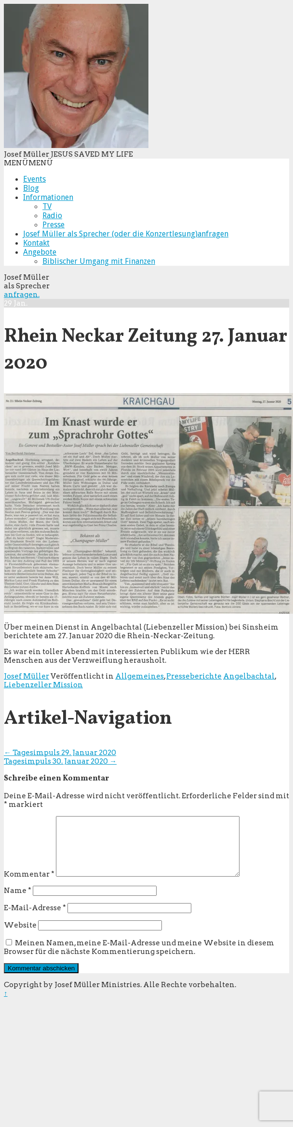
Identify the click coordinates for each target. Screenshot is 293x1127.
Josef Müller (26, 676)
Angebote (39, 252)
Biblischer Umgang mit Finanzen (98, 261)
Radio (52, 215)
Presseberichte (194, 676)
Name (17, 902)
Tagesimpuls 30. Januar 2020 (60, 761)
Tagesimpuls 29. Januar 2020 (60, 752)
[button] (28, 163)
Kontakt (36, 243)
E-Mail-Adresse (35, 919)
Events (34, 179)
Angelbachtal (249, 676)
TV (47, 206)
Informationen (48, 197)
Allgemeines (139, 676)
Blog (31, 188)
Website (20, 936)
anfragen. (22, 294)
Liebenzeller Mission (43, 685)
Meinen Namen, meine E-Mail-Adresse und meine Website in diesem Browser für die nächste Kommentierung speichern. (139, 958)
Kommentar (29, 885)
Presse (53, 224)
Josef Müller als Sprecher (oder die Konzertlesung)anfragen (125, 233)
